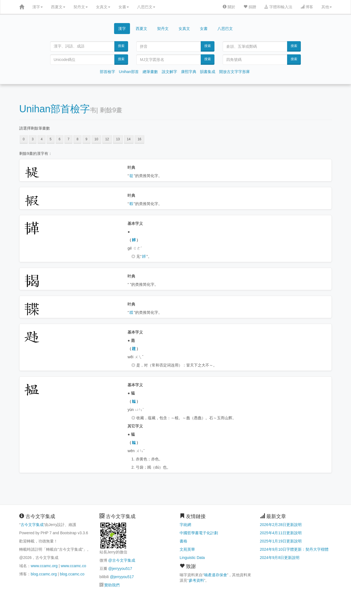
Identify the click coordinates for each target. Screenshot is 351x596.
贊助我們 (112, 585)
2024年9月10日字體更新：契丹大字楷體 (294, 549)
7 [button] (68, 139)
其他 (326, 7)
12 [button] (107, 139)
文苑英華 (187, 549)
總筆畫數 (150, 71)
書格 (183, 541)
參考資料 (196, 580)
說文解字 (169, 71)
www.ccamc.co (73, 566)
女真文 (103, 7)
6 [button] (60, 139)
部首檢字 (107, 71)
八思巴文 (146, 7)
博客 (307, 7)
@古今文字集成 (121, 560)
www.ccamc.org (44, 566)
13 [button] (118, 139)
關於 (229, 7)
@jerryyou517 (120, 568)
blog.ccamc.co (72, 574)
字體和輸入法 (278, 7)
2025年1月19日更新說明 (281, 541)
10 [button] (96, 139)
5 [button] (51, 139)
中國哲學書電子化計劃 (199, 533)
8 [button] (77, 139)
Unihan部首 (129, 71)
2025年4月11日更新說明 (281, 533)
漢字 (37, 7)
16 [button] (139, 139)
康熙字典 (188, 71)
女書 (123, 7)
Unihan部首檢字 (54, 108)
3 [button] (33, 139)
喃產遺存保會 (215, 575)
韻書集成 (207, 71)
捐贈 (250, 7)
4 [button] (42, 139)
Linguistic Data (192, 557)
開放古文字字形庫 (234, 71)
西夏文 (58, 7)
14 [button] (129, 139)
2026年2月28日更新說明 (281, 524)
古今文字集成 (32, 524)
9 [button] (86, 139)
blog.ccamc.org (44, 574)
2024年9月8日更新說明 (280, 557)
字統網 (185, 524)
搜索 (121, 46)
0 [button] (24, 139)
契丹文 (80, 7)
